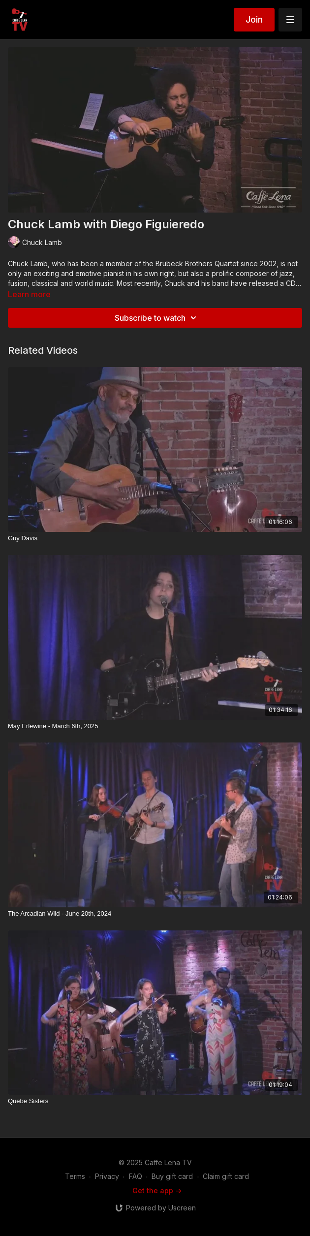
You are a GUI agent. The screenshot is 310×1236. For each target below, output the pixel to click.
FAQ (135, 1176)
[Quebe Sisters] (155, 1101)
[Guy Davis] (155, 538)
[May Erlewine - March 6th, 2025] (155, 726)
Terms (75, 1176)
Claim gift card (226, 1176)
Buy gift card (172, 1176)
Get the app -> (157, 1190)
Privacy (107, 1176)
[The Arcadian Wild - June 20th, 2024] (155, 914)
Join (254, 19)
